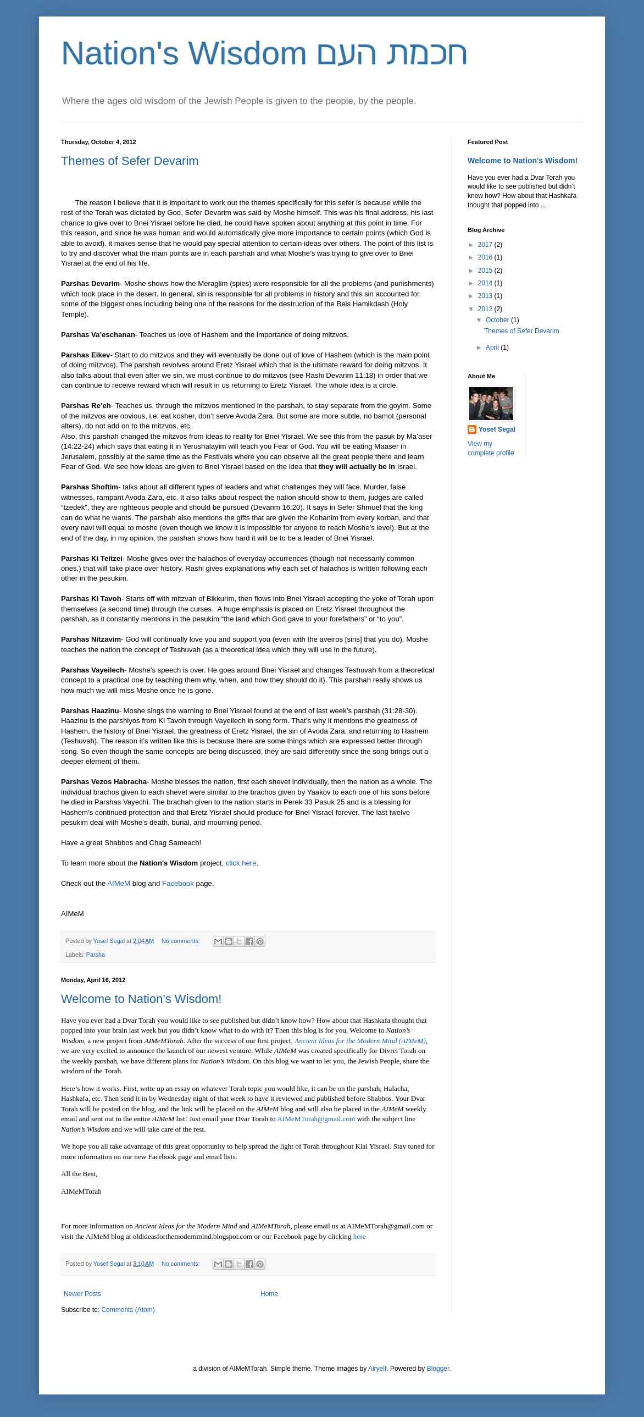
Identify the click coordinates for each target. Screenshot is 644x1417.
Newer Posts (82, 1294)
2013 (486, 296)
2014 (486, 283)
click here (241, 863)
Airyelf (377, 1368)
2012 (486, 309)
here (359, 1236)
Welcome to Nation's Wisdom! (141, 999)
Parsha (95, 954)
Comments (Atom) (127, 1310)
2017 (486, 245)
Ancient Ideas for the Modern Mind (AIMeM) (360, 1040)
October (498, 320)
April (493, 347)
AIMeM (118, 883)
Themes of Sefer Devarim (130, 161)
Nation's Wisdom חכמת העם (264, 53)
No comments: (182, 941)
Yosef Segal (497, 429)
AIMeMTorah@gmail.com (316, 1119)
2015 (486, 270)
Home (269, 1294)
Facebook (178, 883)
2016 (486, 257)
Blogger (438, 1368)
